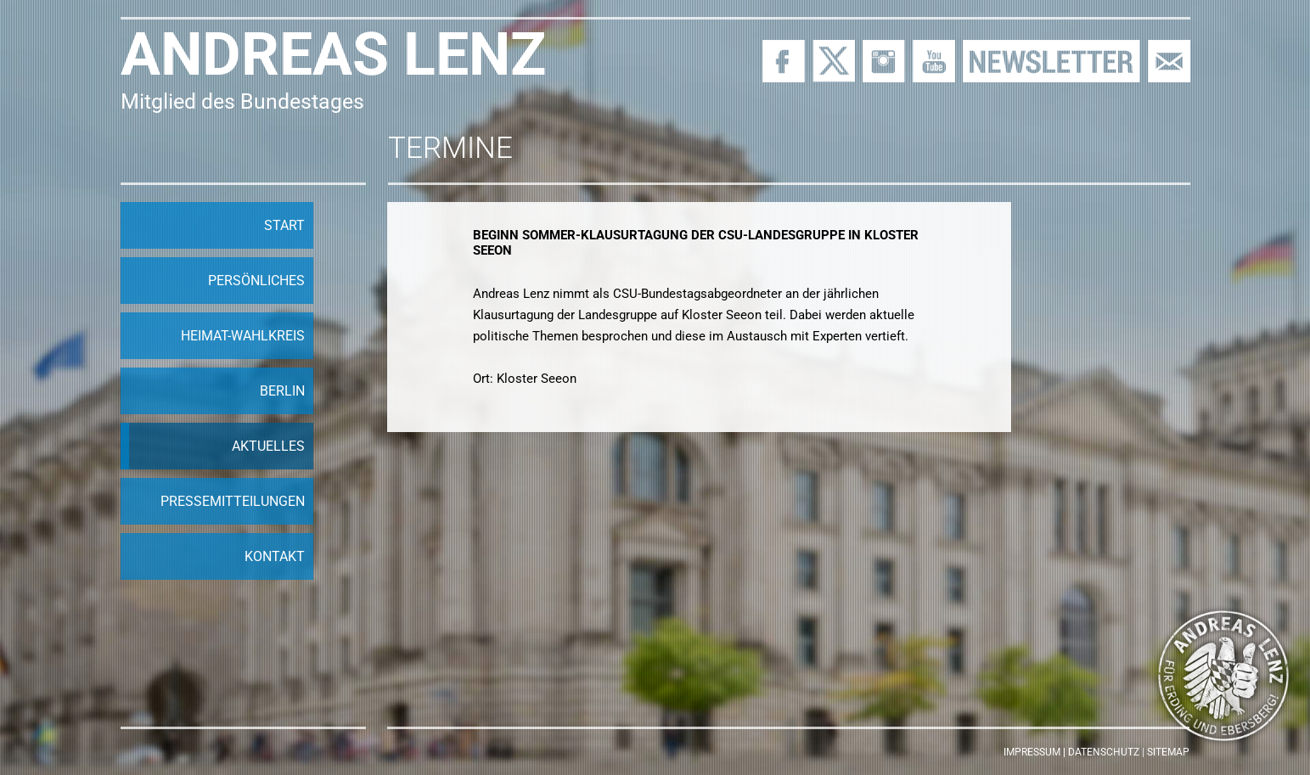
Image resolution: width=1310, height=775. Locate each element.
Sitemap (1168, 752)
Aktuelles (268, 446)
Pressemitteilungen (232, 501)
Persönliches (256, 280)
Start (284, 225)
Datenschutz (1103, 752)
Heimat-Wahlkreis (243, 336)
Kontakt (275, 556)
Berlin (282, 391)
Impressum (1032, 752)
